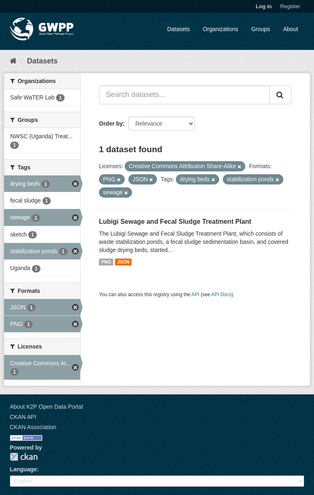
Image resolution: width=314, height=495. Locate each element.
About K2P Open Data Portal (46, 406)
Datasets (178, 29)
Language (23, 469)
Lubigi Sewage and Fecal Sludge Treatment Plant (175, 221)
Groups (260, 29)
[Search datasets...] (184, 95)
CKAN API (23, 417)
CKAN (24, 456)
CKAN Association (33, 427)
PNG (106, 261)
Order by (111, 123)
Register (290, 6)
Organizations (220, 29)
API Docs (221, 294)
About (290, 29)
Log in (264, 6)
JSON (124, 261)
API (195, 294)
